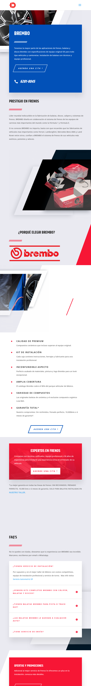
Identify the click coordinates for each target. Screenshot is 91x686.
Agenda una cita (29, 68)
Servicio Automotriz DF (23, 579)
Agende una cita (44, 471)
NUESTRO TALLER (17, 492)
